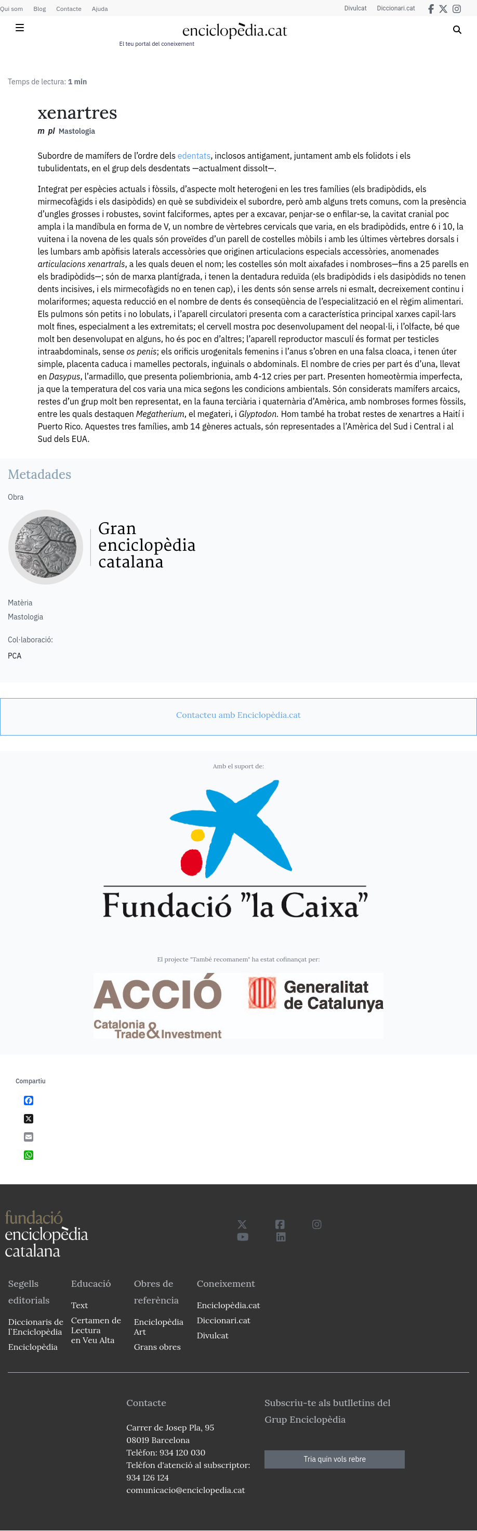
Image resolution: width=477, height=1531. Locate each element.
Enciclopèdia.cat (228, 1305)
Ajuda (100, 8)
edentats (194, 155)
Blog (39, 8)
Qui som (11, 8)
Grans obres (157, 1347)
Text (79, 1305)
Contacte (68, 8)
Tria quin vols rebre (334, 1459)
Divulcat (355, 8)
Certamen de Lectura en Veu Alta (96, 1330)
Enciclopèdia (33, 1347)
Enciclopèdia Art (158, 1327)
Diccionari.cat (396, 8)
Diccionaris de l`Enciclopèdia (35, 1327)
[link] (238, 714)
